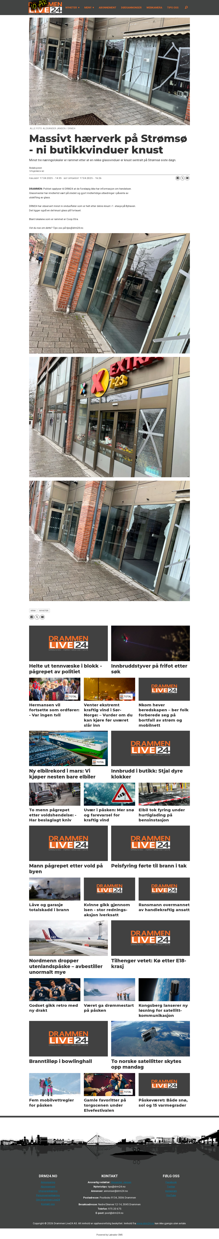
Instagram (171, 1190)
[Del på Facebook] (177, 178)
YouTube (171, 1195)
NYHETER (71, 7)
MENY (87, 7)
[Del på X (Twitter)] (182, 178)
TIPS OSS (173, 7)
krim (33, 610)
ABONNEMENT (107, 7)
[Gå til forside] (45, 7)
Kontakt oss (48, 1204)
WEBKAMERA (154, 7)
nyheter (43, 610)
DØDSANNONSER (131, 7)
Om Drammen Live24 (48, 1199)
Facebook (171, 1182)
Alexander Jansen (121, 1182)
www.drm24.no (145, 1223)
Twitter (171, 1186)
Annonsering (48, 1182)
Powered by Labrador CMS (110, 1235)
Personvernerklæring (48, 1195)
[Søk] (186, 7)
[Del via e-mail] (187, 178)
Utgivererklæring (48, 1190)
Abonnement (48, 1186)
